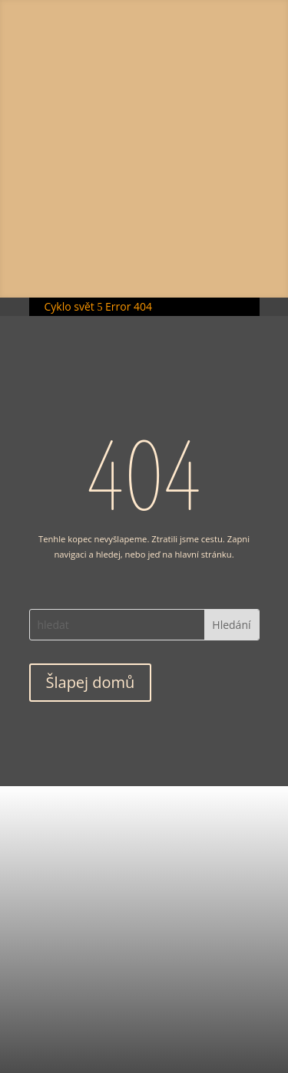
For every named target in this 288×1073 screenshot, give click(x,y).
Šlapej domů (90, 682)
